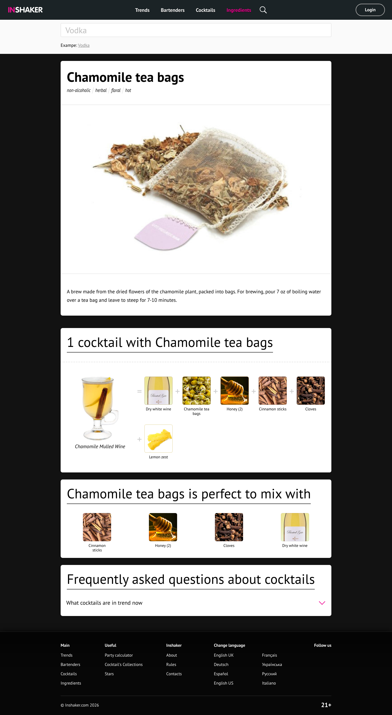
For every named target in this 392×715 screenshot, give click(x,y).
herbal (101, 90)
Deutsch (221, 664)
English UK (224, 655)
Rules (171, 664)
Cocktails (205, 10)
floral (116, 90)
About (171, 655)
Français (269, 655)
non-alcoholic (79, 90)
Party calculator (119, 655)
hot (128, 90)
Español (221, 674)
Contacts (174, 674)
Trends (142, 10)
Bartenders (172, 10)
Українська (272, 664)
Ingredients (238, 10)
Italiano (269, 683)
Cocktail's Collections (123, 664)
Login (370, 10)
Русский (269, 674)
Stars (109, 674)
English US (223, 683)
